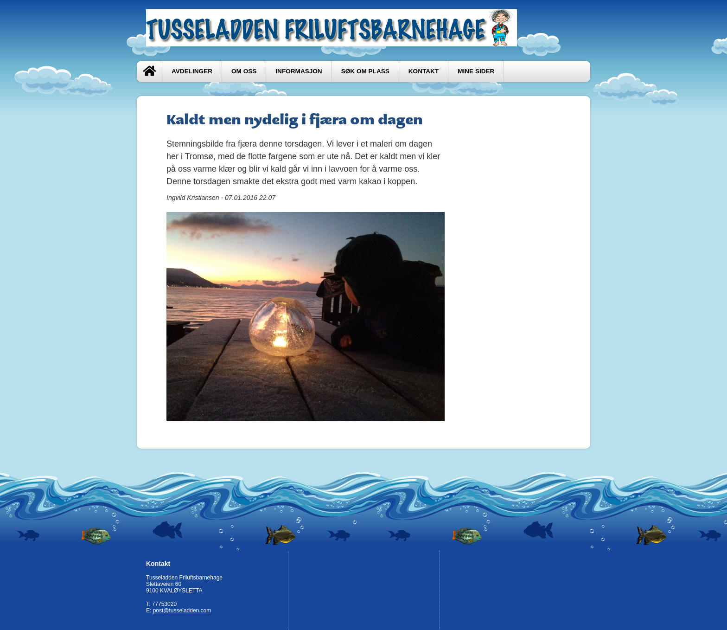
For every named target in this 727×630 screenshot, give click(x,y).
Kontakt (423, 71)
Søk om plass (365, 71)
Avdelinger (192, 71)
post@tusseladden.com (182, 610)
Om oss (243, 71)
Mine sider (476, 71)
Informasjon (298, 71)
